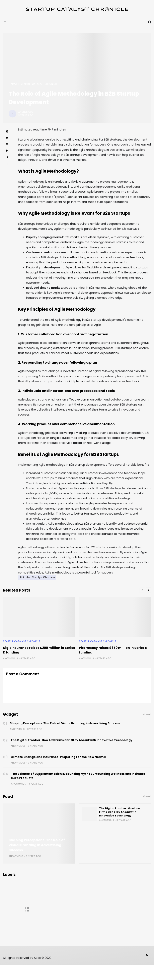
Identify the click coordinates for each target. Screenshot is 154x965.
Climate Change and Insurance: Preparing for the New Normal (58, 757)
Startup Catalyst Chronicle (39, 84)
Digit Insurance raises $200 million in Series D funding (39, 650)
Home (13, 84)
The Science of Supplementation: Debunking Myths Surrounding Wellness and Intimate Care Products (78, 776)
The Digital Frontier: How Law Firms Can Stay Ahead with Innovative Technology (71, 740)
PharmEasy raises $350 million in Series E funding (113, 650)
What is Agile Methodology (47, 171)
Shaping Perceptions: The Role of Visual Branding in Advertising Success (65, 723)
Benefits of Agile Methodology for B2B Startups (68, 454)
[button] (7, 164)
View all (147, 714)
